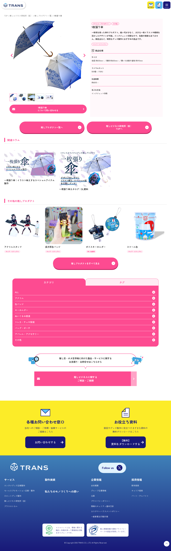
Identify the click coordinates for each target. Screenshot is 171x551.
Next (84, 55)
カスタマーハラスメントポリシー (105, 511)
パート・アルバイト (140, 495)
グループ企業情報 (98, 490)
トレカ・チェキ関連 (25, 322)
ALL (17, 292)
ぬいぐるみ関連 (22, 316)
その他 (115, 24)
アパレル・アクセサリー (101, 24)
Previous (11, 55)
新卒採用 (135, 485)
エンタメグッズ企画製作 (14, 485)
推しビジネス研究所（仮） (21, 15)
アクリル (19, 298)
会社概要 (95, 485)
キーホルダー (21, 310)
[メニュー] (166, 5)
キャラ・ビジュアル (99, 44)
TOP (6, 15)
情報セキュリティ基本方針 (102, 506)
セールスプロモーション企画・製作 (19, 490)
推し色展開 (91, 251)
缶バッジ (19, 304)
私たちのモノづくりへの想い (62, 491)
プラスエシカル (11, 506)
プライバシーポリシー (100, 501)
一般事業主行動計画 (99, 516)
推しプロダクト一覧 (43, 15)
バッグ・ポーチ (22, 327)
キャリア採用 (137, 490)
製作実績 (50, 479)
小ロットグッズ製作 (12, 495)
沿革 (93, 495)
